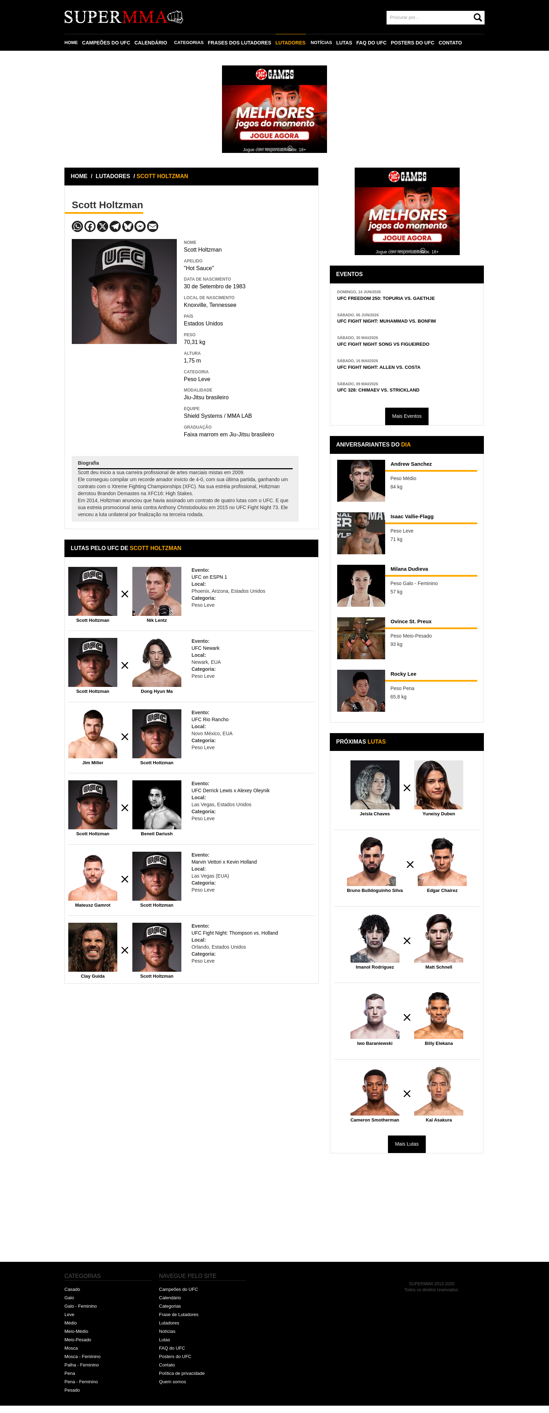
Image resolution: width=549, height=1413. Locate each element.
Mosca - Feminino (82, 1363)
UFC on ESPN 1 (209, 577)
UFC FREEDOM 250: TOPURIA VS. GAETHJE (400, 299)
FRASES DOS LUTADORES (243, 42)
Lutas (164, 1347)
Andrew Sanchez (418, 473)
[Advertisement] (124, 394)
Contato (167, 1372)
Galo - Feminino (80, 1313)
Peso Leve (197, 379)
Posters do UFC (175, 1363)
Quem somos (172, 1389)
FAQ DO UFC (377, 42)
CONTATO (455, 42)
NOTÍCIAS (325, 42)
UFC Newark (206, 648)
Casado (72, 1297)
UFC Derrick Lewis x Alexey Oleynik (231, 790)
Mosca (71, 1355)
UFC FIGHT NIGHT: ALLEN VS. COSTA (391, 372)
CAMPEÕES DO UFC (107, 42)
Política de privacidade (182, 1380)
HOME (71, 42)
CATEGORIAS (191, 42)
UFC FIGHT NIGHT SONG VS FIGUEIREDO (397, 348)
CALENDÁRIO (152, 42)
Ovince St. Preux (418, 630)
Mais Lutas (407, 1151)
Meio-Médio (76, 1338)
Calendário (170, 1305)
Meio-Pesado (77, 1347)
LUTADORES (294, 42)
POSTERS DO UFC (417, 42)
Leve (69, 1322)
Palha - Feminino (81, 1372)
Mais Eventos (407, 424)
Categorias (170, 1313)
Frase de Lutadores (179, 1322)
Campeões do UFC (178, 1297)
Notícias (167, 1338)
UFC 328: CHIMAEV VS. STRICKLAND (390, 397)
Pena (69, 1380)
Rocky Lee (407, 683)
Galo (69, 1305)
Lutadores (169, 1330)
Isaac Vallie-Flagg (419, 525)
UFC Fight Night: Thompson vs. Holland (235, 933)
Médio (70, 1330)
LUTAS (349, 42)
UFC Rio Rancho (210, 719)
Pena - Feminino (81, 1389)
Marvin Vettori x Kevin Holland (224, 862)
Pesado (72, 1397)
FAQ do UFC (172, 1355)
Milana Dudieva (416, 578)
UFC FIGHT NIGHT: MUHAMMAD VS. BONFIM (401, 323)
